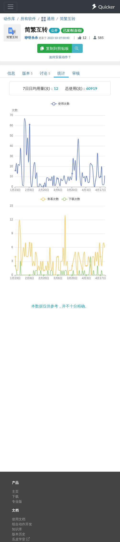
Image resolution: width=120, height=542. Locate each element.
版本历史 (18, 534)
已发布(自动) (72, 30)
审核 (76, 73)
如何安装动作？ (60, 57)
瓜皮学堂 (21, 539)
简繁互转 (67, 18)
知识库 (17, 529)
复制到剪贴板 (54, 48)
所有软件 (28, 18)
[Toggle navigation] (10, 6)
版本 (27, 73)
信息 (11, 73)
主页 (15, 491)
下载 (15, 496)
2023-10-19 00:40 (58, 37)
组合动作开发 (22, 524)
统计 (61, 73)
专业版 (17, 501)
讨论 (45, 73)
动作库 (9, 18)
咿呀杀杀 (32, 38)
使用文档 (18, 519)
